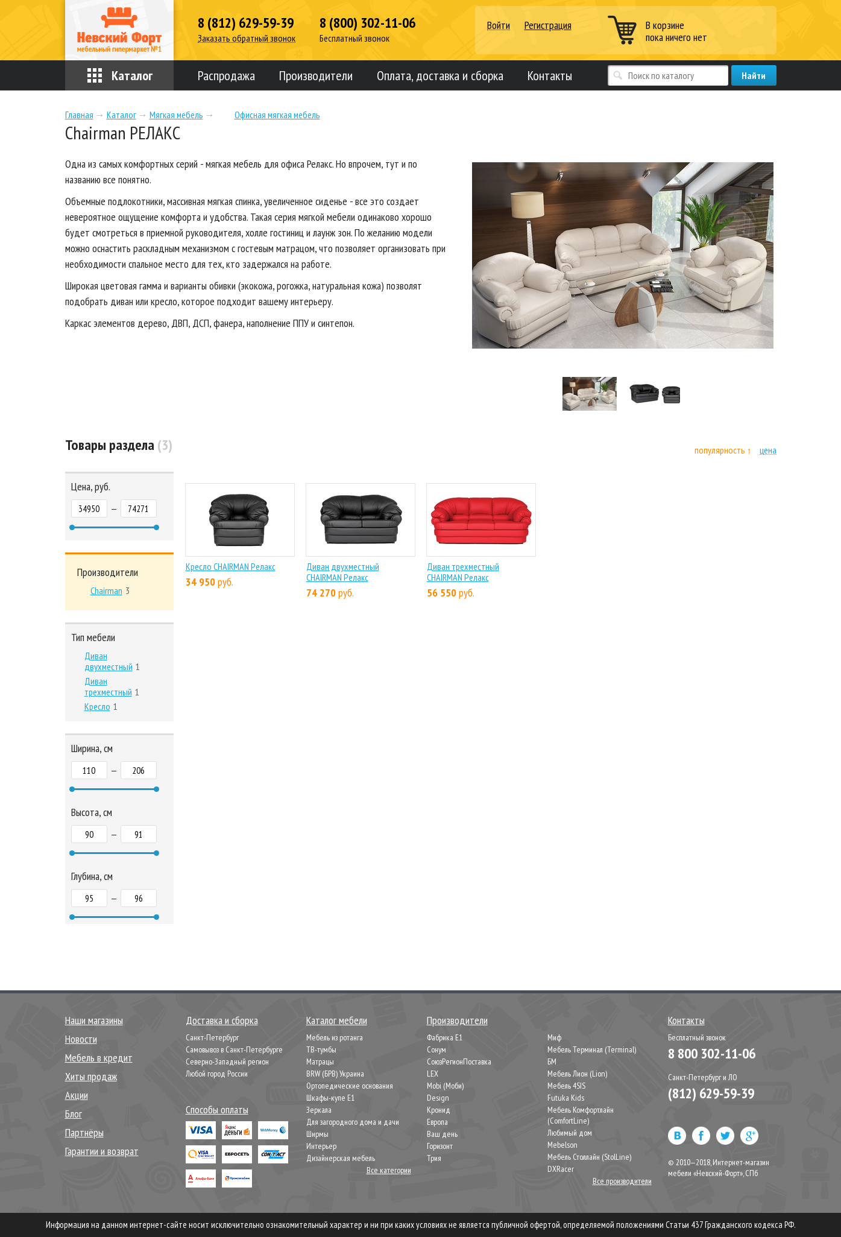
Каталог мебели (336, 1020)
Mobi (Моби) (445, 1085)
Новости (81, 1039)
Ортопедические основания (349, 1085)
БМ (551, 1061)
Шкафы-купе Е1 (330, 1097)
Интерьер (321, 1146)
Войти (498, 25)
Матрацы (320, 1061)
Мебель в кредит (99, 1058)
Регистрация (548, 25)
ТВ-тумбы (321, 1049)
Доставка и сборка (222, 1020)
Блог (73, 1114)
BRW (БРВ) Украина (335, 1073)
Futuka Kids (565, 1097)
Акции (76, 1095)
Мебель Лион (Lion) (577, 1073)
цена (768, 450)
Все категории (389, 1170)
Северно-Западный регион (227, 1061)
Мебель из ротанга (334, 1037)
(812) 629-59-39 (711, 1093)
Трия (434, 1158)
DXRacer (560, 1168)
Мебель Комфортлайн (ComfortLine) (580, 1115)
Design (438, 1097)
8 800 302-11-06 (711, 1053)
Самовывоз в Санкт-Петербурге (234, 1049)
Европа (437, 1121)
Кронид (438, 1109)
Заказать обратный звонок (246, 38)
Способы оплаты (217, 1109)
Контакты (550, 75)
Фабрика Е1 (444, 1037)
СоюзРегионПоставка (459, 1061)
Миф (554, 1037)
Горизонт (440, 1146)
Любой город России (217, 1073)
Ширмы (317, 1133)
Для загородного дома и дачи (352, 1121)
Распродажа (226, 75)
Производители (316, 75)
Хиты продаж (91, 1076)
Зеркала (319, 1109)
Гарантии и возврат (102, 1151)
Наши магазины (94, 1020)
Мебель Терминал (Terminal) (591, 1049)
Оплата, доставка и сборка (440, 75)
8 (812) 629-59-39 (246, 23)
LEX (432, 1073)
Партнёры (84, 1132)
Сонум (436, 1049)
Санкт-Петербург (212, 1037)
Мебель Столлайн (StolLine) (589, 1156)
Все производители (622, 1180)
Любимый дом (569, 1132)
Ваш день (442, 1133)
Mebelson (562, 1144)
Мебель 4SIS (566, 1085)
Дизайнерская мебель (340, 1158)
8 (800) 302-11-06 (367, 23)
